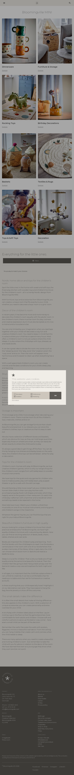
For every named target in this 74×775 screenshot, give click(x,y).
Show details (15, 400)
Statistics (18, 396)
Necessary (19, 394)
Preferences (36, 394)
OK (55, 395)
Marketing (36, 396)
